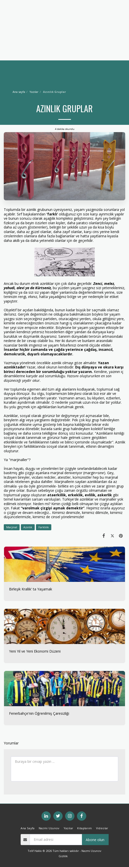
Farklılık (43, 527)
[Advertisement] (64, 35)
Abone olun (95, 839)
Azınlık (27, 527)
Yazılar (33, 92)
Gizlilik (63, 856)
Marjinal (11, 527)
